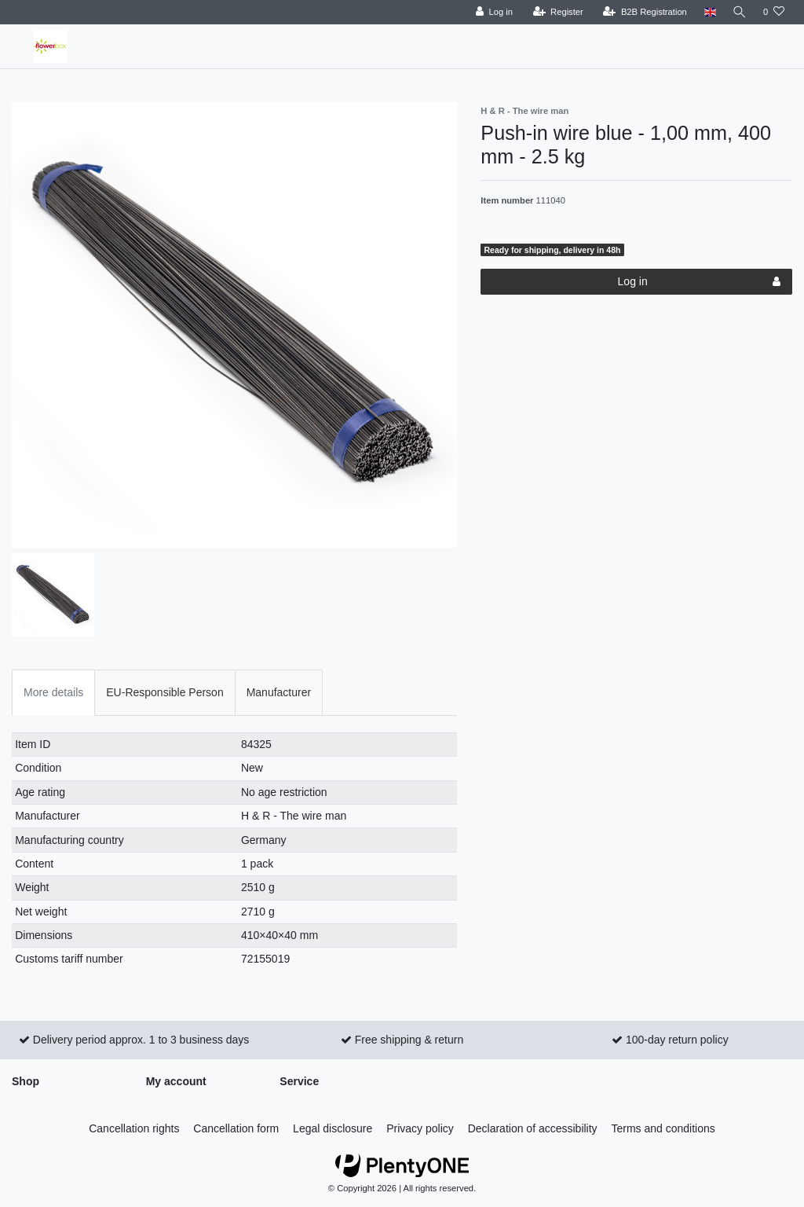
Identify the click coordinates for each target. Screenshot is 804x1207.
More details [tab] (53, 692)
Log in (699, 282)
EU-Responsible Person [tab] (164, 692)
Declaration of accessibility (533, 1128)
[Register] (556, 12)
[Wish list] (774, 12)
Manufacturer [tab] (279, 692)
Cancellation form (236, 1128)
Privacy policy (420, 1128)
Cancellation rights (134, 1128)
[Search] (739, 12)
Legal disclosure (332, 1128)
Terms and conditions (663, 1128)
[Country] (707, 12)
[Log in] (492, 12)
